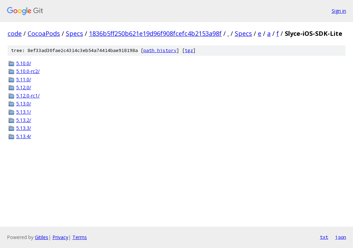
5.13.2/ (23, 120)
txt (324, 237)
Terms (79, 237)
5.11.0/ (23, 79)
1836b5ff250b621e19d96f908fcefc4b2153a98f (155, 33)
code (15, 33)
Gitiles (41, 237)
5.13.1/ (23, 111)
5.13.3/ (23, 128)
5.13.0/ (23, 103)
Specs (74, 33)
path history (159, 50)
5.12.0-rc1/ (28, 95)
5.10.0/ (23, 63)
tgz (189, 50)
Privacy (60, 237)
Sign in (339, 11)
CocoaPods (44, 33)
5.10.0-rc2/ (28, 71)
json (340, 237)
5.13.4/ (23, 136)
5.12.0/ (23, 87)
